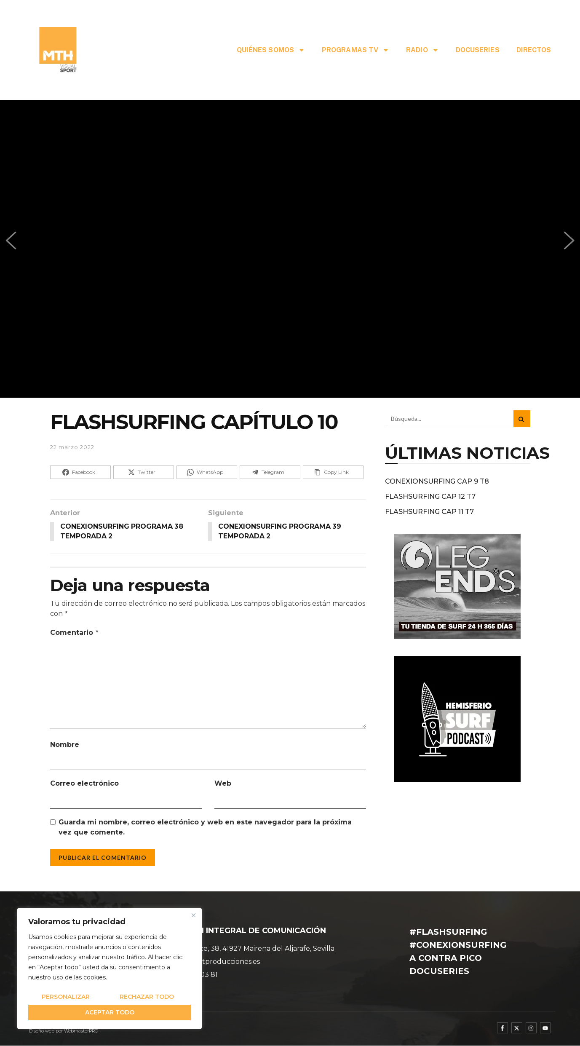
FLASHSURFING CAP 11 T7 (429, 512)
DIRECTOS (533, 50)
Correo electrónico (84, 784)
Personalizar (66, 997)
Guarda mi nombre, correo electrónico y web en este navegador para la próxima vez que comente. (205, 828)
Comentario (74, 632)
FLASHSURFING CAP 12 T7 (430, 496)
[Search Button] (521, 418)
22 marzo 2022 (72, 447)
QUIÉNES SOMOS (271, 50)
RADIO (422, 50)
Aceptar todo (109, 1012)
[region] (109, 968)
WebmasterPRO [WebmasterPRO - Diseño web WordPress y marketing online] (81, 1031)
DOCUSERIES (478, 50)
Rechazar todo (147, 997)
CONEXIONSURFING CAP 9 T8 (437, 481)
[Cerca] (193, 915)
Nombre (64, 745)
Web (222, 784)
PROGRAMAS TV (355, 50)
